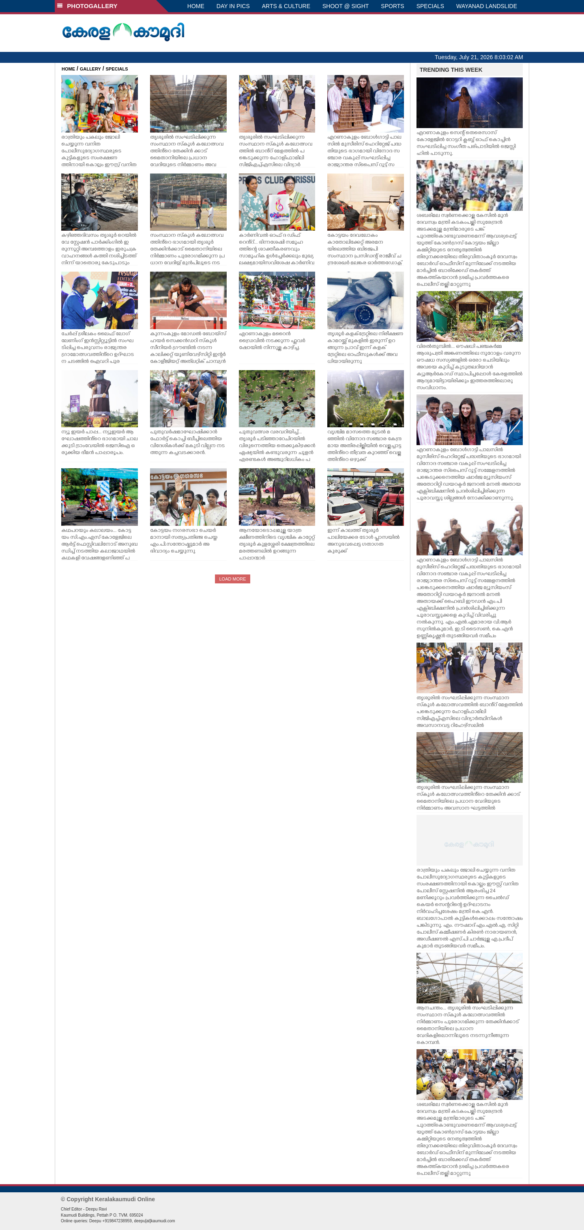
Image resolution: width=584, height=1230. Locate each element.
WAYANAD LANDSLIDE (486, 6)
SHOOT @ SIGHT (345, 6)
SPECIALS (430, 6)
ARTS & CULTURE (286, 6)
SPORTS (392, 6)
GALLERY (90, 68)
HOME (195, 6)
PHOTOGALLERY (87, 5)
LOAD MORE (232, 578)
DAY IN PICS (233, 6)
